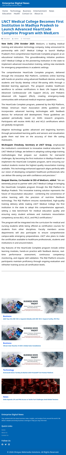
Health (17, 13)
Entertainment (40, 11)
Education (6, 13)
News (51, 11)
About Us (38, 13)
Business (27, 11)
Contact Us (27, 13)
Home (5, 11)
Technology (15, 11)
